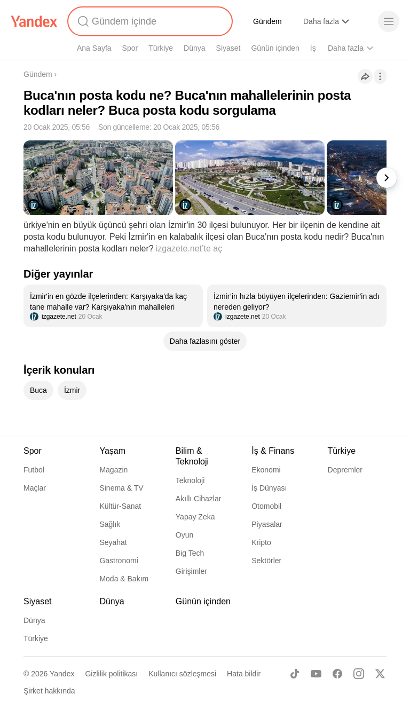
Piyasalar (266, 524)
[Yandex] (34, 21)
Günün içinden (275, 48)
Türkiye (160, 48)
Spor (130, 48)
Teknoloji (190, 480)
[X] (380, 673)
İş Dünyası (269, 488)
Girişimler (191, 571)
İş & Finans (272, 450)
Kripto (261, 542)
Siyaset (228, 48)
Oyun (184, 535)
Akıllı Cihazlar (199, 498)
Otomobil (266, 506)
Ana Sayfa (94, 48)
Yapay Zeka (195, 516)
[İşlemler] (380, 76)
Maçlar (34, 488)
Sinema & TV (121, 488)
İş (313, 48)
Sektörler (266, 560)
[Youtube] (316, 673)
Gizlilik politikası (111, 673)
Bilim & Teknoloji (192, 456)
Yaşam (112, 450)
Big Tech (190, 553)
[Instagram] (358, 673)
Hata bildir (244, 673)
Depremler (345, 470)
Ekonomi (265, 470)
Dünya (194, 48)
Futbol (33, 470)
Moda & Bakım (123, 578)
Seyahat (113, 542)
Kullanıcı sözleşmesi (182, 673)
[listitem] (113, 306)
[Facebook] (337, 673)
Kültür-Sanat (120, 506)
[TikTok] (294, 673)
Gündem (267, 21)
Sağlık (109, 524)
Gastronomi (118, 560)
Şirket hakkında (49, 691)
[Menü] (388, 21)
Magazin (113, 470)
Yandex (62, 673)
